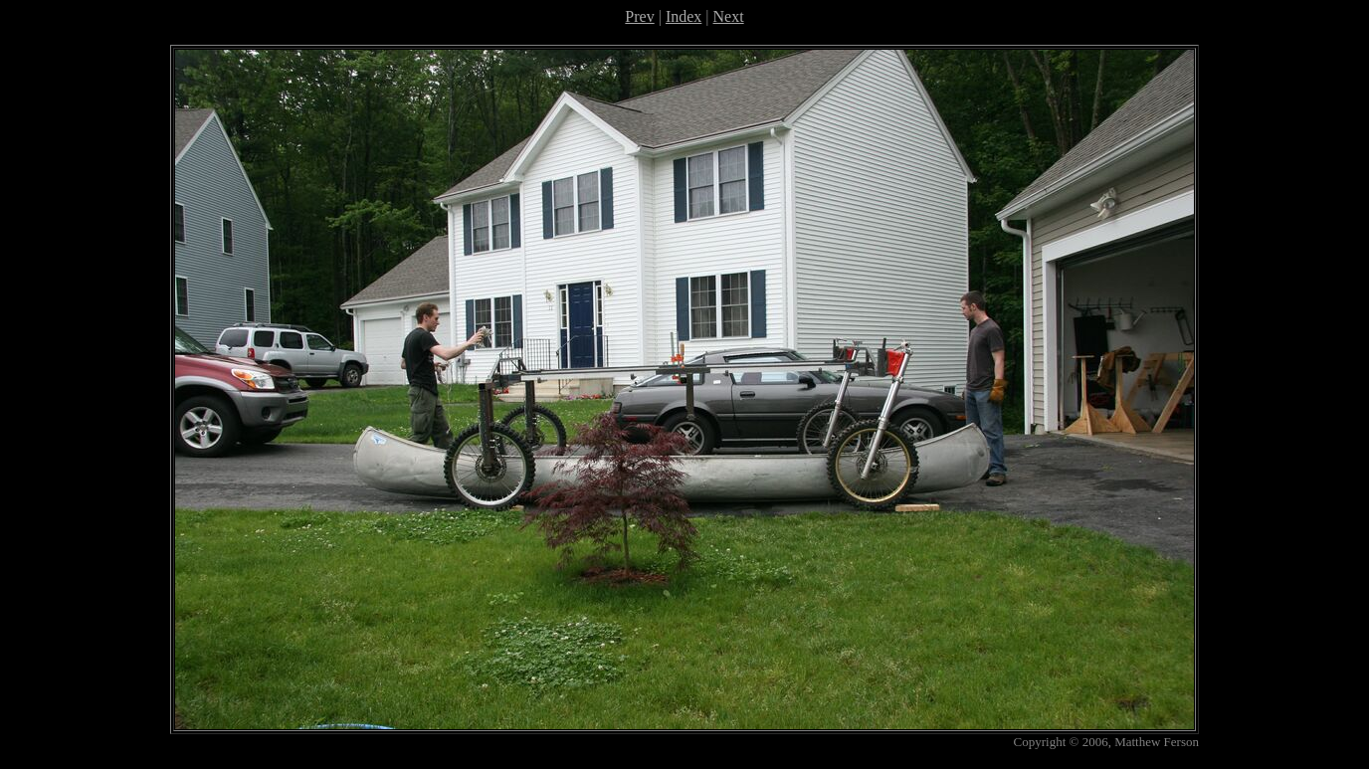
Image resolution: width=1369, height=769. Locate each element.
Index (683, 16)
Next (728, 16)
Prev (639, 16)
